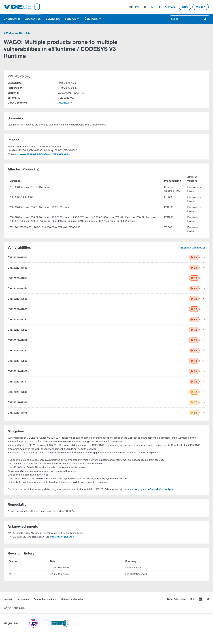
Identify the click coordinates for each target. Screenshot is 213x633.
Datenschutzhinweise (72, 599)
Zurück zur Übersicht (18, 33)
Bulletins (53, 18)
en (137, 6)
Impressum (23, 599)
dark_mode (152, 7)
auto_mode (159, 7)
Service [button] (70, 18)
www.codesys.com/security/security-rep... (45, 153)
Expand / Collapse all (193, 247)
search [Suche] (205, 18)
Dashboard (12, 18)
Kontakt (8, 599)
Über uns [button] (91, 18)
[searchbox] (185, 18)
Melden (200, 6)
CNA (185, 6)
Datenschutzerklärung (45, 599)
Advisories (33, 18)
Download (64, 102)
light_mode (145, 7)
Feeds (171, 6)
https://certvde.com (61, 536)
